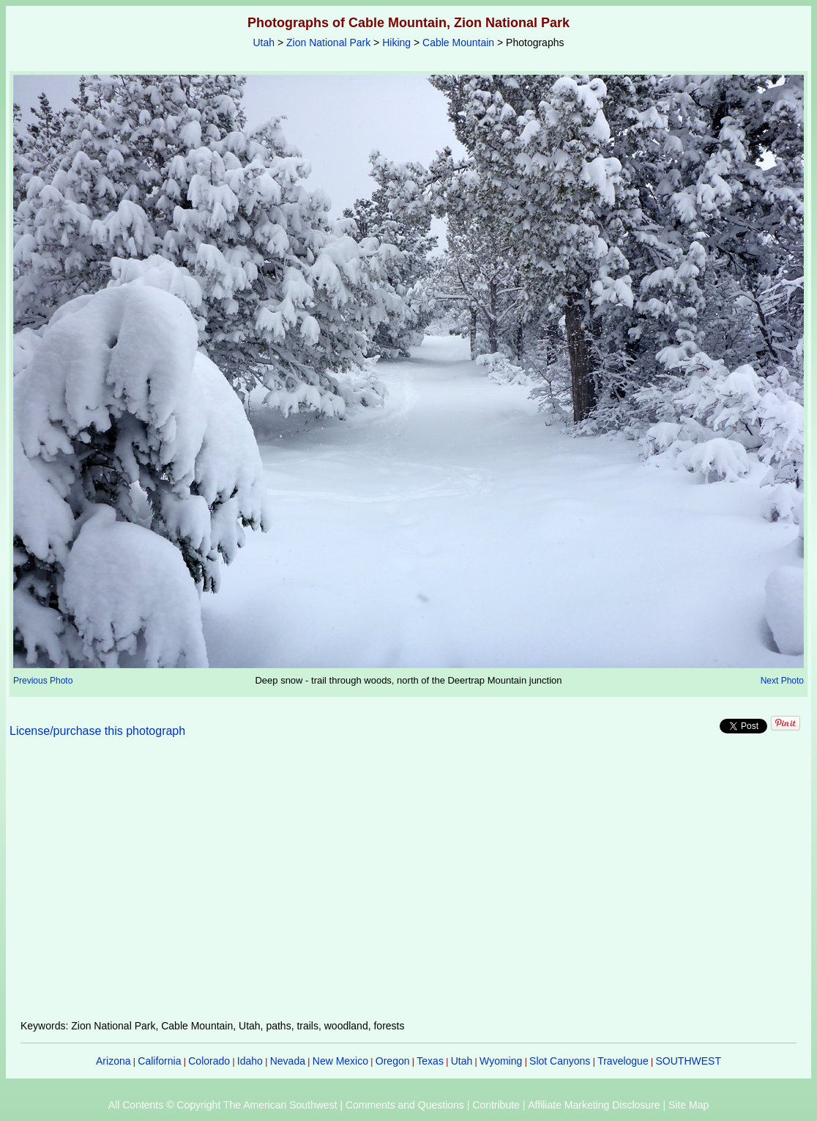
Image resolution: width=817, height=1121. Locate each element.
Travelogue (623, 1061)
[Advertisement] (408, 887)
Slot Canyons (559, 1061)
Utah (264, 42)
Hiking (396, 42)
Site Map (688, 1105)
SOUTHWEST (688, 1061)
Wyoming (501, 1061)
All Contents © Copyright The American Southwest (222, 1105)
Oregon (393, 1061)
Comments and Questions (405, 1105)
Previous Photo (42, 681)
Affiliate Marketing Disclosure (594, 1105)
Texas (430, 1061)
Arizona (113, 1061)
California (159, 1061)
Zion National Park (328, 42)
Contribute (496, 1105)
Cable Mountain (458, 42)
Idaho (250, 1061)
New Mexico (340, 1061)
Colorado (209, 1061)
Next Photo (782, 681)
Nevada (287, 1061)
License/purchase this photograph (97, 731)
